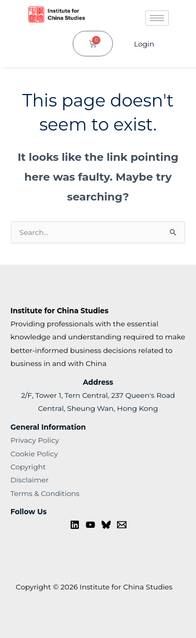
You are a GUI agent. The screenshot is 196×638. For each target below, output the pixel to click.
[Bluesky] (106, 524)
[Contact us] (121, 524)
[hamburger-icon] (157, 18)
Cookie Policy (34, 454)
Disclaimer (29, 480)
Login (144, 44)
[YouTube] (90, 524)
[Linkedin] (74, 524)
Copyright (28, 467)
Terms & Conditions (44, 493)
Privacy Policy (34, 440)
